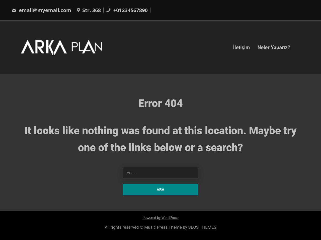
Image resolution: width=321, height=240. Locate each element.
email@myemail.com (41, 10)
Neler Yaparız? (273, 47)
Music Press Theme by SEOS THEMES (180, 227)
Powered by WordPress (160, 218)
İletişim (241, 47)
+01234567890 (127, 10)
